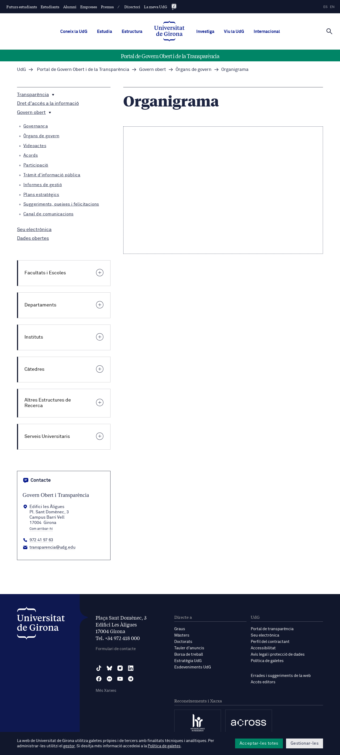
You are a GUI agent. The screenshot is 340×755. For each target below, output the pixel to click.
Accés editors (263, 682)
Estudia (104, 31)
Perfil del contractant (270, 642)
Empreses (88, 6)
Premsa (107, 6)
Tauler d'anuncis (189, 648)
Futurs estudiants (21, 6)
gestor (69, 746)
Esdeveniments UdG (192, 667)
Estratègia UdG (188, 661)
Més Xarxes (106, 691)
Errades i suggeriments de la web (281, 676)
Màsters (181, 635)
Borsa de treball (188, 654)
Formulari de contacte (116, 649)
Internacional (267, 31)
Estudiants (50, 6)
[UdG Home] (169, 31)
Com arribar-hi (41, 529)
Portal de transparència (272, 629)
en (332, 7)
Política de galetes (267, 661)
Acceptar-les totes (259, 743)
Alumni (69, 6)
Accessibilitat (263, 648)
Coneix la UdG (73, 31)
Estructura (132, 31)
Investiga (205, 31)
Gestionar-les (304, 743)
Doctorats (183, 642)
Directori (132, 6)
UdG (21, 69)
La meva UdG (155, 6)
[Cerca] (329, 31)
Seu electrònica (265, 635)
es (325, 7)
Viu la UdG (234, 31)
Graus (179, 629)
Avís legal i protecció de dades (278, 654)
